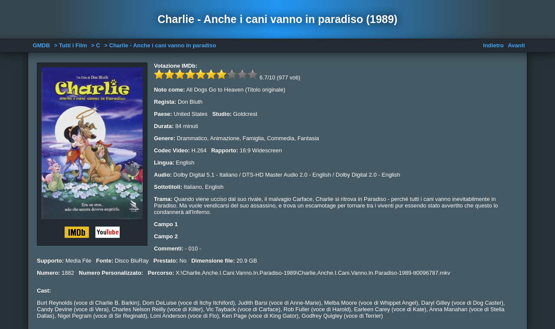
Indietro (493, 45)
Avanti (516, 45)
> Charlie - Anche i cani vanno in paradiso (160, 45)
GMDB (41, 45)
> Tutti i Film (70, 45)
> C (95, 45)
